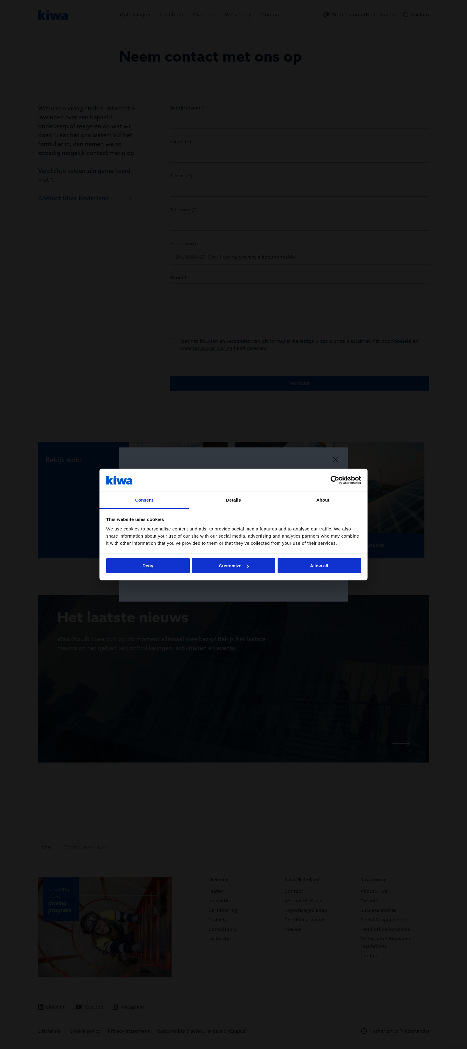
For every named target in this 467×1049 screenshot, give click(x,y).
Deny (147, 565)
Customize (234, 565)
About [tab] (322, 499)
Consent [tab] (144, 499)
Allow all (319, 565)
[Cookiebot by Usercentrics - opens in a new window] (335, 480)
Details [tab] (233, 499)
